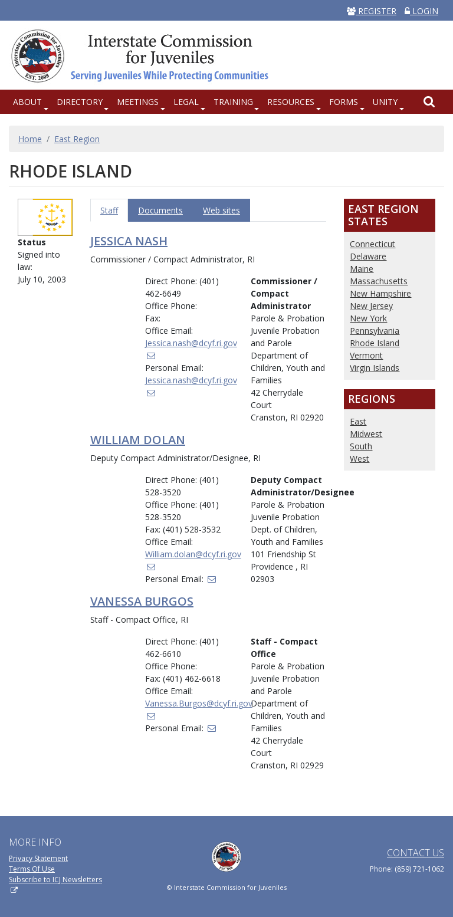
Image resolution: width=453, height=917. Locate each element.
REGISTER (371, 11)
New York (368, 318)
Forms (343, 101)
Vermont (366, 355)
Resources (290, 101)
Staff (109, 210)
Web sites (221, 210)
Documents (160, 210)
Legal (186, 101)
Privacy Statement (38, 858)
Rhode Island (374, 343)
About (27, 101)
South (361, 446)
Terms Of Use (32, 869)
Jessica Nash (129, 241)
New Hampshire (380, 293)
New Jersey (371, 305)
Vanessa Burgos (141, 601)
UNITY (385, 101)
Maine (361, 268)
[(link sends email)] (211, 578)
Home (30, 138)
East (358, 421)
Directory (80, 101)
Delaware (368, 256)
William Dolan (137, 440)
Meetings (138, 101)
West (359, 458)
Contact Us (415, 852)
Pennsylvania (374, 330)
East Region (77, 138)
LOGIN (421, 11)
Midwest (366, 433)
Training (233, 101)
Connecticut (372, 243)
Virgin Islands (374, 367)
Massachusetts (379, 281)
